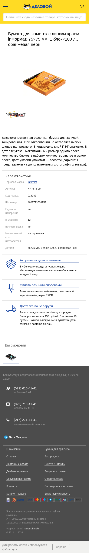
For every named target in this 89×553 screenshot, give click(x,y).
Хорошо (61, 547)
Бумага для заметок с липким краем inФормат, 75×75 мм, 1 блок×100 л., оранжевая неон (43, 39)
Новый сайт (32, 528)
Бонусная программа (18, 478)
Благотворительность (57, 493)
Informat (32, 182)
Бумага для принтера (57, 449)
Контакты (11, 486)
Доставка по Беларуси (36, 306)
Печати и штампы (54, 463)
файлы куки (9, 549)
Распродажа (51, 456)
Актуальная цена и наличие (40, 260)
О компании (13, 449)
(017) (25, 419)
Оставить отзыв (53, 478)
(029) (25, 388)
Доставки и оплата (17, 463)
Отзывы (11, 456)
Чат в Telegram (18, 437)
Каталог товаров (16, 493)
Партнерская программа (58, 486)
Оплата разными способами (41, 285)
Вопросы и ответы (55, 471)
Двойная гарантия (17, 471)
